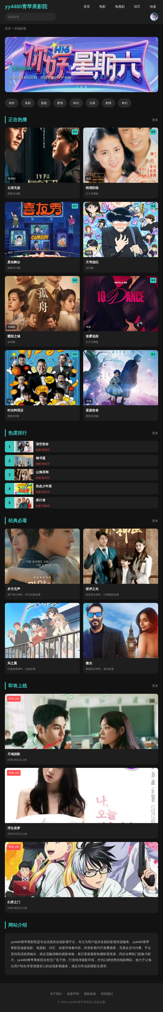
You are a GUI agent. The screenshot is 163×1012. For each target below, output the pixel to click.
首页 (87, 6)
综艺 (137, 6)
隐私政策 (90, 993)
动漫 (153, 6)
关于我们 (56, 993)
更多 (155, 119)
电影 (102, 6)
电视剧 (120, 6)
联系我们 (107, 993)
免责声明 (73, 993)
